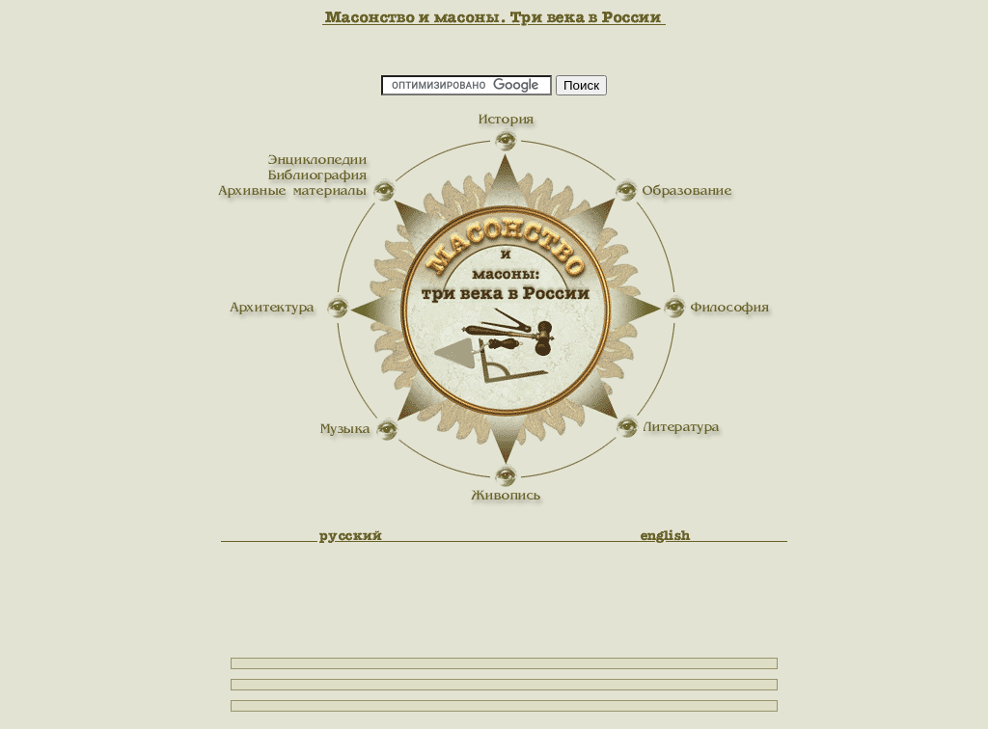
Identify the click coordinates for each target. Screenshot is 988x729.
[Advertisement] (891, 323)
